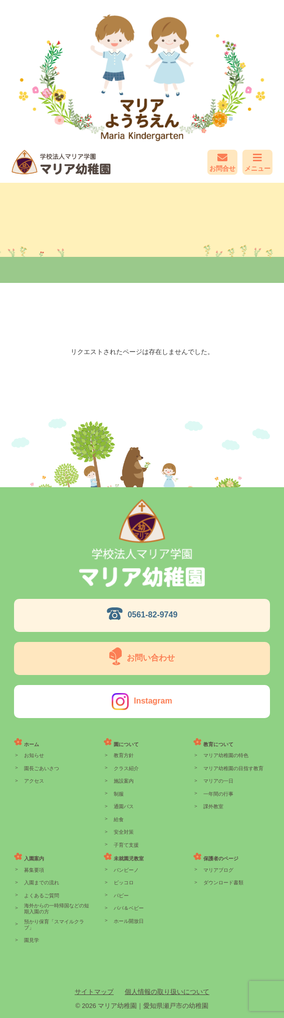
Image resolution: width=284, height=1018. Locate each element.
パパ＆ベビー (129, 908)
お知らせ (34, 755)
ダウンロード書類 (223, 882)
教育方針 (124, 755)
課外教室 (213, 806)
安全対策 (124, 832)
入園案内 (34, 858)
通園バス (124, 806)
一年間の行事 (218, 794)
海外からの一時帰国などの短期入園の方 (56, 908)
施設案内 (124, 781)
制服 (119, 794)
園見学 (31, 940)
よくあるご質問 (41, 895)
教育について (218, 744)
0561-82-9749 (153, 614)
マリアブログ (218, 870)
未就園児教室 (129, 858)
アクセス (34, 781)
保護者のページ (220, 858)
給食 (119, 819)
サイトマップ (94, 991)
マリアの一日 (218, 781)
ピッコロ (124, 882)
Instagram (153, 701)
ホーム (31, 744)
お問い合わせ (151, 657)
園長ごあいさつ (41, 768)
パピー (121, 895)
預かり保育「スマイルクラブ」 (54, 924)
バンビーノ (126, 870)
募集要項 (34, 870)
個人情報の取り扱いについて (167, 991)
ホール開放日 (129, 921)
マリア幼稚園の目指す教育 (233, 768)
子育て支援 (126, 845)
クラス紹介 (126, 768)
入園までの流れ (41, 882)
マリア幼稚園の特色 (225, 755)
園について (126, 744)
